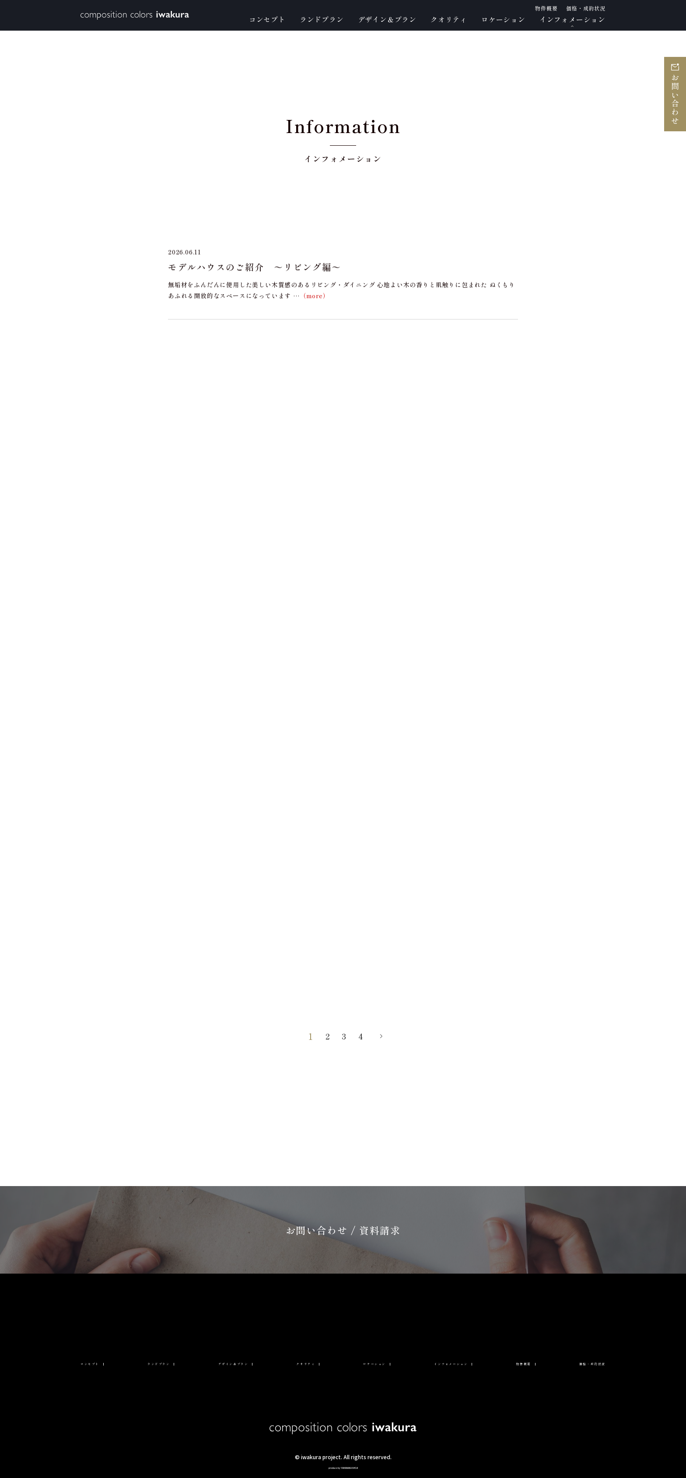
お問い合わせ (675, 100)
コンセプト (99, 1362)
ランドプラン (162, 1362)
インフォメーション (446, 1362)
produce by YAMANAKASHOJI (343, 1466)
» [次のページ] (383, 1036)
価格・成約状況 (579, 1362)
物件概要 (516, 1362)
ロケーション (368, 1362)
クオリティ (306, 1362)
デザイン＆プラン (236, 1362)
